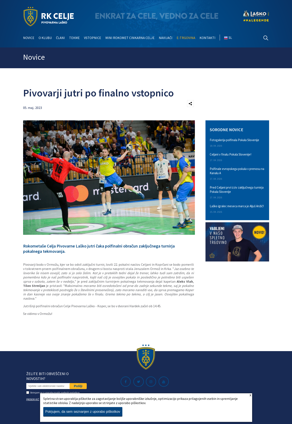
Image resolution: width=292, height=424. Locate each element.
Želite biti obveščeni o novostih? (47, 376)
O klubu (45, 38)
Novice (28, 38)
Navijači (165, 38)
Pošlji (78, 386)
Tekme (74, 38)
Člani (60, 38)
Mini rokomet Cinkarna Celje (130, 38)
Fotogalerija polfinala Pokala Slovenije (234, 140)
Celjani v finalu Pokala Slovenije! (230, 154)
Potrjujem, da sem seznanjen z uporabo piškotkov (82, 411)
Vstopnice (92, 38)
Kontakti (207, 38)
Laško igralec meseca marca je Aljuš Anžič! (237, 206)
